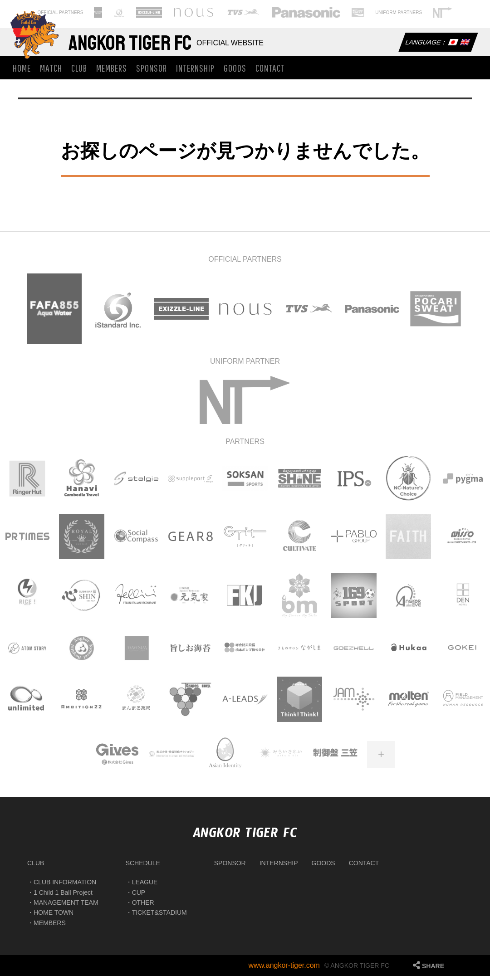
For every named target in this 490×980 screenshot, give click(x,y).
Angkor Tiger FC (143, 45)
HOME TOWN (54, 917)
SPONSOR (151, 72)
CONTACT (270, 72)
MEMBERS (111, 72)
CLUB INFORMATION (65, 886)
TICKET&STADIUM (159, 917)
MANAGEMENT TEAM (66, 906)
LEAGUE (145, 886)
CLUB (79, 72)
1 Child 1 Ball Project (63, 896)
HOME (22, 72)
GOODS (235, 72)
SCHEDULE (143, 867)
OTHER (143, 906)
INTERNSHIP (195, 72)
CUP (139, 896)
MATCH (51, 72)
